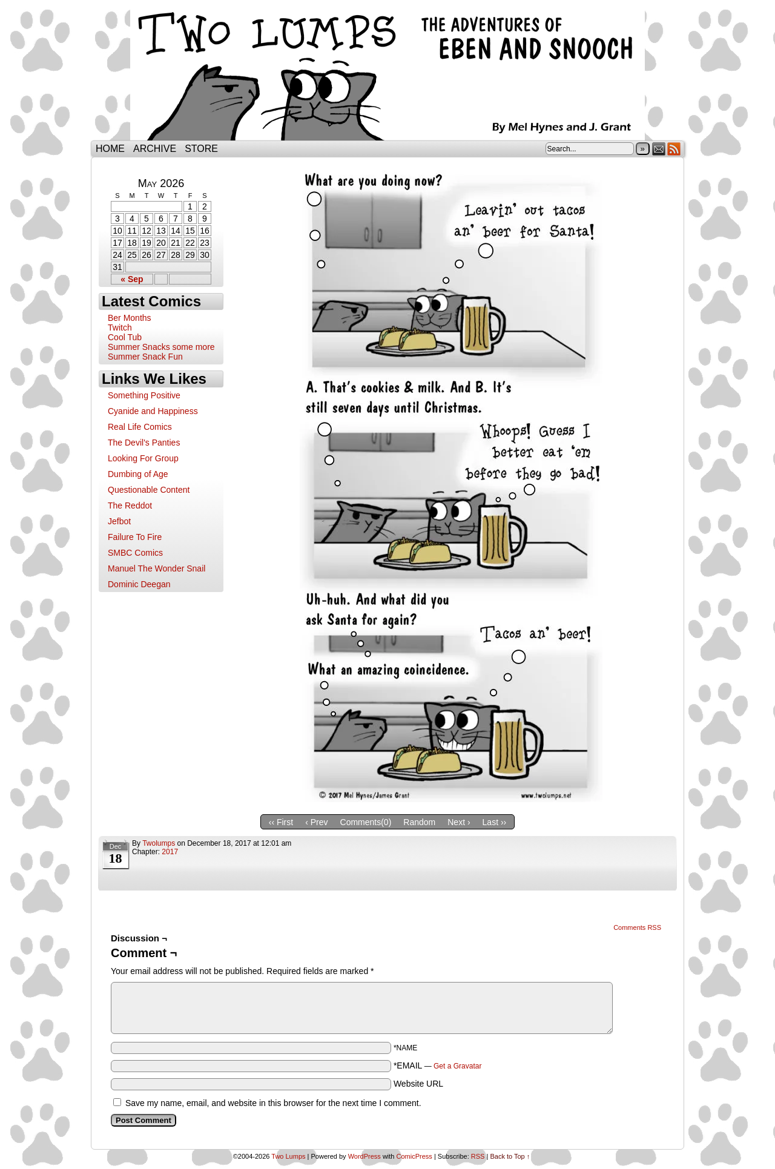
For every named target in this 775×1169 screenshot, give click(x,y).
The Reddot (130, 505)
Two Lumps (387, 73)
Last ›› (495, 822)
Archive (154, 148)
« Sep (131, 279)
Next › (458, 822)
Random (419, 822)
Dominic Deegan (139, 584)
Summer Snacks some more (161, 347)
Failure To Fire (135, 537)
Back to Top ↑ (510, 1156)
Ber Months (129, 318)
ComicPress (414, 1156)
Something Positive (144, 395)
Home (110, 148)
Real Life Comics (140, 427)
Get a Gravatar (457, 1066)
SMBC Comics (135, 553)
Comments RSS (637, 927)
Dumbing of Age (138, 474)
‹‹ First (281, 822)
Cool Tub (125, 337)
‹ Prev (316, 822)
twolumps (158, 843)
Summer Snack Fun (145, 356)
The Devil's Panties (144, 442)
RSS (674, 148)
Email (659, 148)
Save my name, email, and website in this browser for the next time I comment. (273, 1103)
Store (201, 148)
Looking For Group (143, 458)
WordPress (364, 1156)
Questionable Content (149, 490)
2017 (170, 852)
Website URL (418, 1083)
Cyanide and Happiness (153, 411)
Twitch (120, 327)
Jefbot (119, 521)
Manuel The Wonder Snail (156, 568)
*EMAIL (438, 1065)
